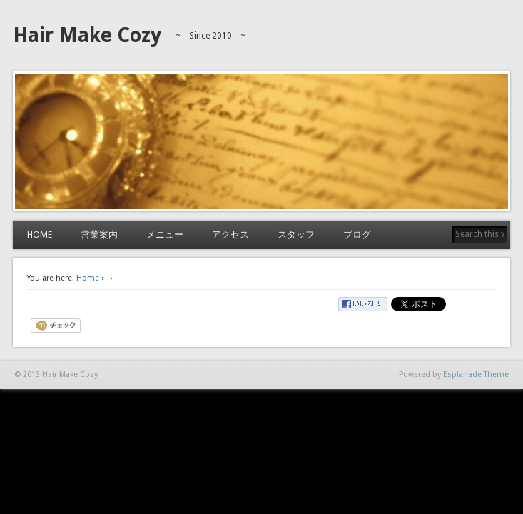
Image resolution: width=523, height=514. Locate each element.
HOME (39, 234)
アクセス (230, 234)
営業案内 (99, 234)
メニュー (164, 234)
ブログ (357, 234)
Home (87, 278)
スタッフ (296, 234)
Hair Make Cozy (87, 35)
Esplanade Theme (476, 374)
